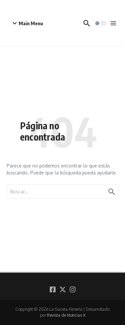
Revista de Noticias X (66, 315)
